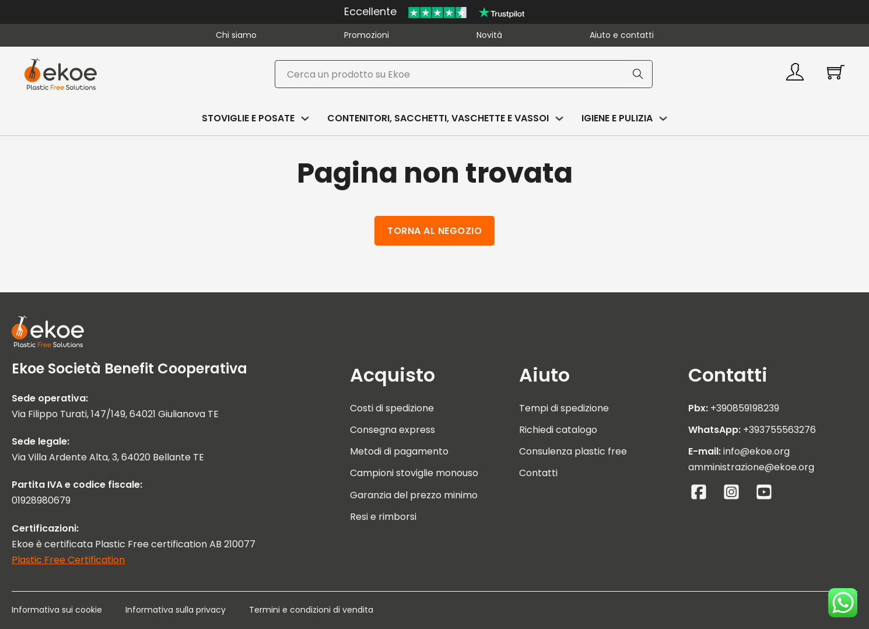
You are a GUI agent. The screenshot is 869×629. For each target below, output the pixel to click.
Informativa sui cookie (57, 610)
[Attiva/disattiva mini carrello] (836, 72)
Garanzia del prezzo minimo (414, 495)
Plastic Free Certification (68, 560)
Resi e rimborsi (383, 516)
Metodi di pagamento (399, 451)
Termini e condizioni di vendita (311, 610)
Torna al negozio (434, 230)
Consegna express (392, 429)
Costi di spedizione (392, 408)
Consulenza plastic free (573, 451)
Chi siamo (236, 35)
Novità (489, 35)
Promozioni (366, 35)
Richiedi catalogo (558, 429)
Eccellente (370, 11)
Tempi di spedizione (564, 408)
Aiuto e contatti (622, 35)
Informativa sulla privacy (175, 610)
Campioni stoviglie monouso (414, 473)
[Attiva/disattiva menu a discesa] (305, 118)
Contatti (538, 473)
